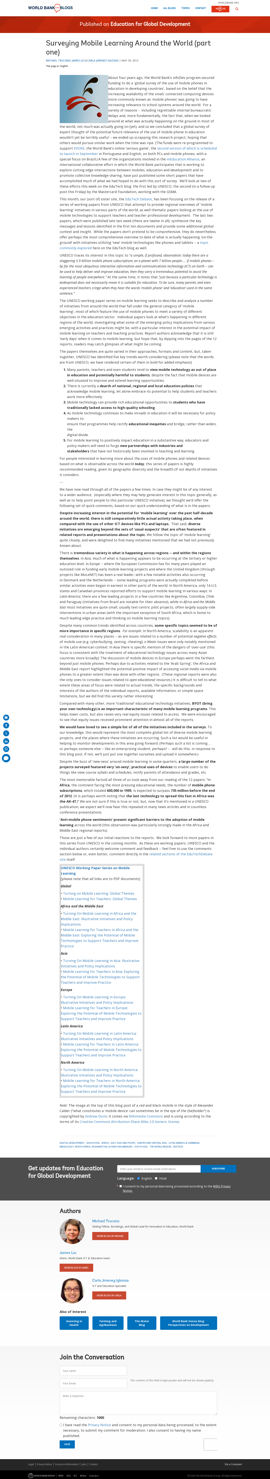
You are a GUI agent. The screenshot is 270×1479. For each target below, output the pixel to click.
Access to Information (66, 1464)
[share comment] (6, 758)
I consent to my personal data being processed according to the (177, 1188)
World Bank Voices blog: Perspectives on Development (188, 1323)
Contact (200, 8)
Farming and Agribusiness (108, 1323)
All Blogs (169, 8)
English (64, 66)
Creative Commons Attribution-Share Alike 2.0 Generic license (129, 1121)
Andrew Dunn (96, 1116)
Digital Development (72, 1142)
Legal (31, 1464)
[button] (237, 8)
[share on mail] (6, 718)
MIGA (83, 1475)
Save (67, 1444)
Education (93, 1142)
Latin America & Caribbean (184, 1142)
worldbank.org (228, 2)
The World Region (160, 1146)
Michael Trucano (58, 60)
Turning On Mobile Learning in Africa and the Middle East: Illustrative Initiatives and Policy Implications (98, 919)
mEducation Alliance (183, 159)
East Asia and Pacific (123, 1142)
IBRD (61, 1475)
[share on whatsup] (6, 749)
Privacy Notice (99, 1425)
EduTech (178, 1146)
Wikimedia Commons (146, 1116)
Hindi (162, 1178)
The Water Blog (142, 1323)
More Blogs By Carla (109, 1295)
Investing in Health (74, 1323)
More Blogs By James (76, 1267)
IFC (75, 1475)
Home (154, 8)
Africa (105, 1142)
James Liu (78, 60)
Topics (185, 8)
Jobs (84, 1464)
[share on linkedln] (6, 741)
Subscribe (218, 1168)
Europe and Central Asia (152, 1142)
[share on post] (6, 733)
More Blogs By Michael (110, 1236)
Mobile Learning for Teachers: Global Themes (100, 899)
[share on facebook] (6, 725)
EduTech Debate (138, 199)
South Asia (141, 1146)
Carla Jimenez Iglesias (102, 60)
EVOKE (79, 148)
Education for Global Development (150, 24)
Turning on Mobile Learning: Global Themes (98, 893)
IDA (68, 1475)
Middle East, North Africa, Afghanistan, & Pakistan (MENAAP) (96, 1146)
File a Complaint (233, 1464)
